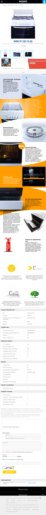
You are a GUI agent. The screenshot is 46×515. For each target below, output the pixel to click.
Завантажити (31, 483)
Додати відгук (9, 472)
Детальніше (32, 63)
